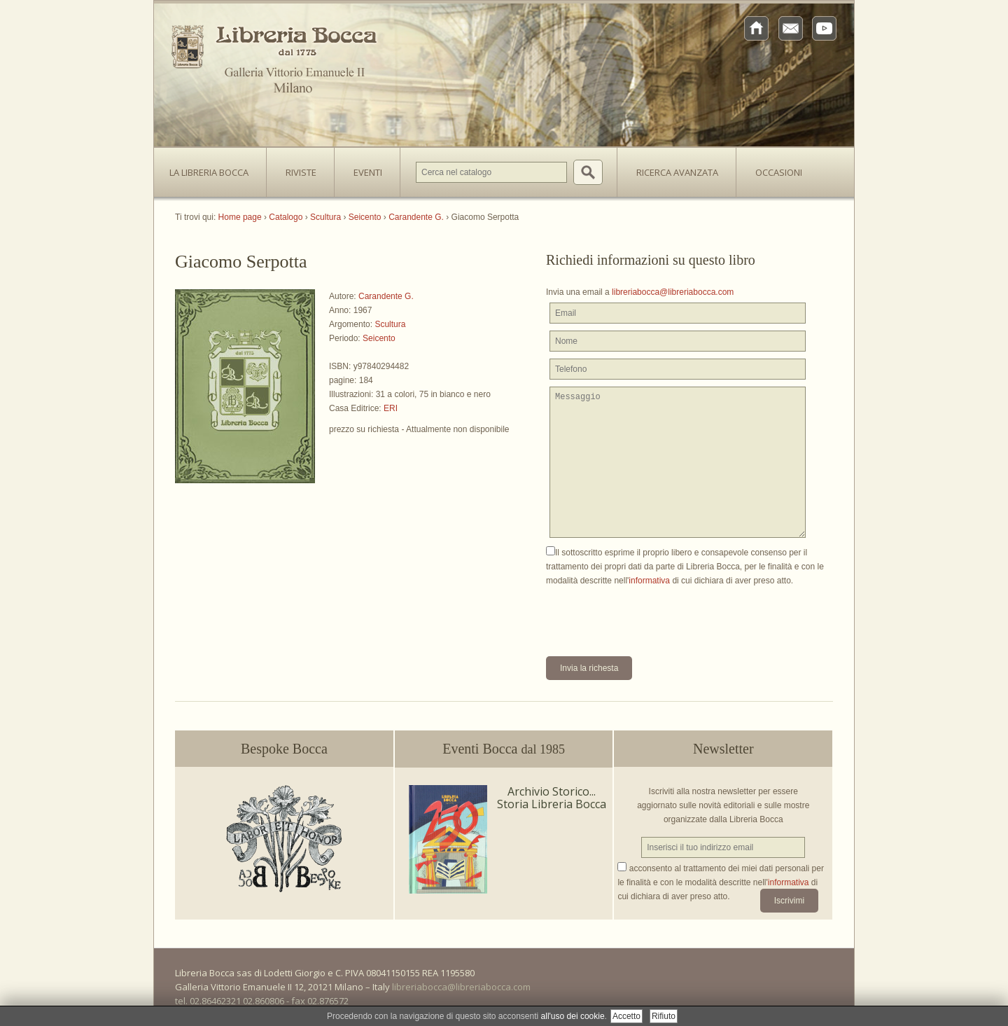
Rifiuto (664, 1016)
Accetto (626, 1016)
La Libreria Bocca (214, 168)
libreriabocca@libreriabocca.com (673, 292)
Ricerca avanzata (677, 172)
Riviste (297, 168)
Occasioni (778, 172)
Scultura (389, 324)
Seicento (379, 338)
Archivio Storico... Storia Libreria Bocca (551, 798)
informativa (649, 580)
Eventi (368, 172)
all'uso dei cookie (573, 1016)
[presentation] (652, 615)
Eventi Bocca (503, 748)
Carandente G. (386, 296)
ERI (391, 408)
